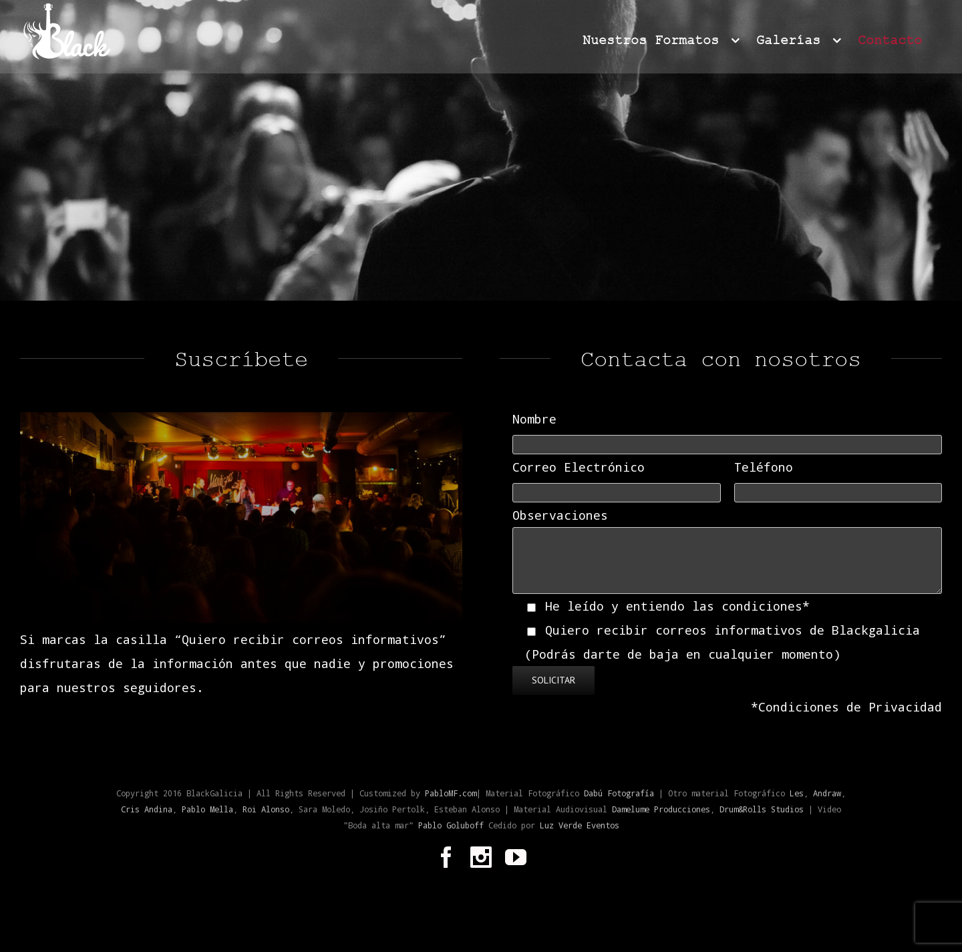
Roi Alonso (266, 809)
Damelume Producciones (661, 809)
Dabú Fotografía (619, 793)
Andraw (827, 793)
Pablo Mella (207, 809)
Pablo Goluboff (453, 825)
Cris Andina (146, 809)
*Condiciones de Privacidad (846, 707)
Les (797, 793)
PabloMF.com (450, 793)
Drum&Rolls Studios (761, 809)
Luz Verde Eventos (579, 825)
